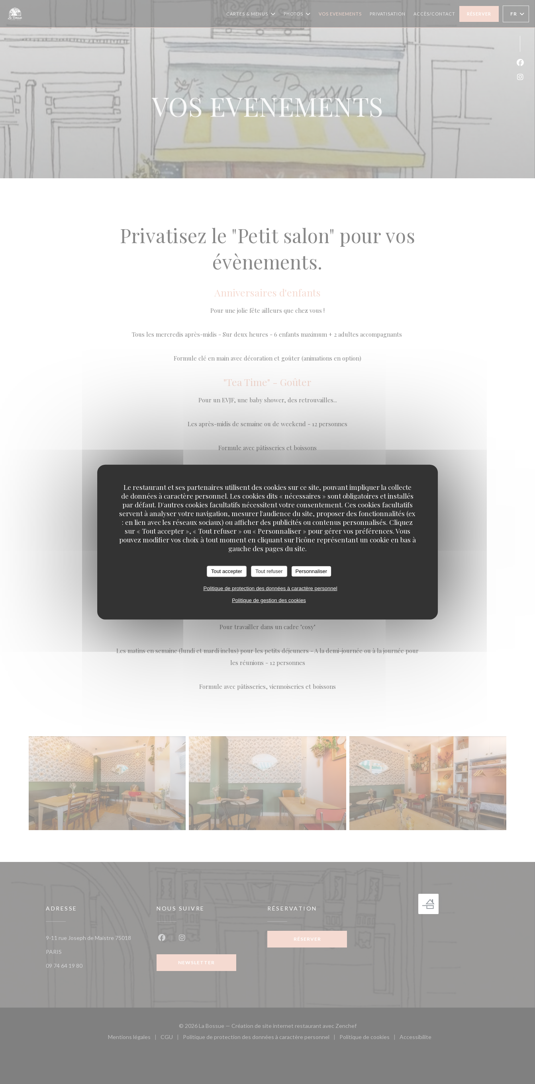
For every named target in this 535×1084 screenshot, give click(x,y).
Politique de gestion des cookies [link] (269, 600)
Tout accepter (226, 571)
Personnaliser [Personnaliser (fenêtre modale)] (311, 571)
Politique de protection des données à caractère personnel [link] (270, 588)
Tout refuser (269, 571)
